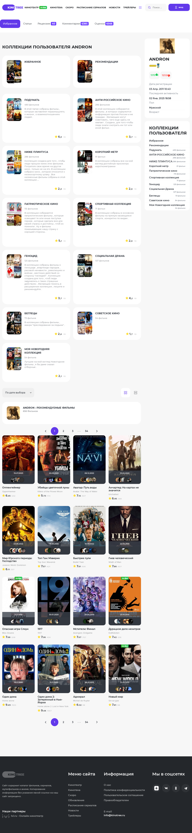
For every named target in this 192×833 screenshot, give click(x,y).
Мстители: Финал (84, 629)
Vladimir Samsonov (93, 479)
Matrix (49, 550)
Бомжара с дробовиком (18, 689)
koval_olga (20, 550)
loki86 (88, 621)
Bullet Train (78, 562)
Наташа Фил (125, 621)
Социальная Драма (167, 189)
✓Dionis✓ (91, 689)
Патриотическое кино (167, 171)
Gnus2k (15, 479)
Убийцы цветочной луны (53, 487)
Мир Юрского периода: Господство (17, 559)
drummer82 (58, 550)
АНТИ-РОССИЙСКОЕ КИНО (167, 155)
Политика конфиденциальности (124, 790)
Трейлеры (129, 7)
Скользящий (130, 621)
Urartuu (123, 550)
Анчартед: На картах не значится (124, 489)
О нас (107, 785)
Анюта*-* (15, 689)
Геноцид (167, 184)
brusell (54, 621)
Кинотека (56, 7)
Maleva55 (88, 689)
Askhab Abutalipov (23, 550)
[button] (140, 7)
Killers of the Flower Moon (50, 492)
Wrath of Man (115, 562)
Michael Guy (88, 479)
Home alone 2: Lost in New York (53, 706)
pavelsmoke (15, 621)
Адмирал (79, 696)
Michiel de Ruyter (81, 701)
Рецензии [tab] (47, 23)
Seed (129, 479)
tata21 (91, 550)
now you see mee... (21, 689)
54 (86, 431)
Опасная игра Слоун (15, 629)
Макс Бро (52, 550)
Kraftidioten (114, 633)
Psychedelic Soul (120, 550)
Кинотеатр (36, 7)
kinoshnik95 (127, 621)
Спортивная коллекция (167, 178)
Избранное (156, 140)
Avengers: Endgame (82, 633)
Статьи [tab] (27, 23)
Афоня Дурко (18, 479)
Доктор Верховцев (51, 479)
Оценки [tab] (104, 23)
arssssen (13, 479)
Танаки (119, 621)
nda (85, 689)
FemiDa (59, 479)
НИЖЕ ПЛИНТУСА (167, 161)
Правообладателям (116, 800)
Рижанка (91, 621)
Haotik (11, 550)
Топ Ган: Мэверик (49, 558)
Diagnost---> (45, 479)
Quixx (122, 621)
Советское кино (167, 200)
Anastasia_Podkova (57, 621)
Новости (114, 7)
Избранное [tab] (10, 23)
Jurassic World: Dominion (14, 565)
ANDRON (82, 689)
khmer (116, 621)
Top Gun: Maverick (46, 562)
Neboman (93, 689)
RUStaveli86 (123, 479)
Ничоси (123, 689)
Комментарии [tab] (75, 23)
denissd (126, 550)
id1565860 (21, 621)
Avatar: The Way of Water (85, 492)
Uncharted (113, 494)
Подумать (167, 150)
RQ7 (120, 479)
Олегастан (13, 689)
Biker (13, 621)
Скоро (70, 7)
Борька (57, 479)
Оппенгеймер (11, 487)
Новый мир (116, 696)
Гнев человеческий (121, 558)
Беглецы (167, 195)
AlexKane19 (129, 689)
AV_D (21, 479)
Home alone (8, 701)
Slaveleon (117, 479)
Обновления (76, 800)
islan (85, 550)
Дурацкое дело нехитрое (124, 629)
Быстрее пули (82, 558)
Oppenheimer (8, 492)
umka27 (17, 550)
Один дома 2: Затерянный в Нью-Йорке (50, 699)
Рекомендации (159, 145)
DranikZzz (48, 479)
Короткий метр (167, 166)
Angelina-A (126, 479)
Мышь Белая (120, 689)
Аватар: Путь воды (85, 487)
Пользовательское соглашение (123, 795)
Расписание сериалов (91, 7)
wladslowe (91, 479)
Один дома (9, 696)
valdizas (85, 479)
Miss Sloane (8, 633)
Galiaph (54, 479)
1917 (40, 629)
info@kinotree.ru (114, 815)
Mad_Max (82, 479)
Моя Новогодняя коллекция (167, 205)
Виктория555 (14, 550)
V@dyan (93, 550)
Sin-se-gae (114, 701)
